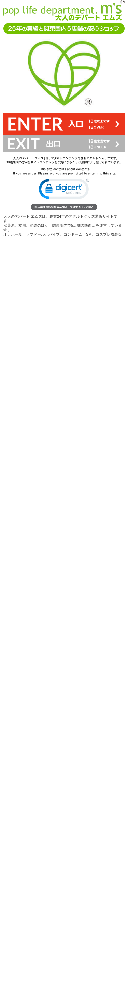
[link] (64, 190)
